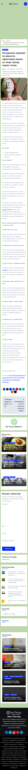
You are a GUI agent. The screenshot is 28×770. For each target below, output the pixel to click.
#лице (11, 73)
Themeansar (13, 767)
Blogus (22, 765)
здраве (6, 460)
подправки (8, 678)
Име (3, 526)
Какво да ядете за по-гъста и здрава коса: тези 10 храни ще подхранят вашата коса (14, 447)
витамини (7, 646)
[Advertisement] (14, 22)
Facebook (5, 621)
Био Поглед (13, 717)
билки (6, 676)
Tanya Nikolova (11, 69)
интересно (14, 694)
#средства (21, 73)
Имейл (4, 533)
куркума (5, 270)
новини (7, 662)
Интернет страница (8, 540)
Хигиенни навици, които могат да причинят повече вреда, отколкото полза (13, 699)
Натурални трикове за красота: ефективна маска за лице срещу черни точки (13, 59)
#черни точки (6, 75)
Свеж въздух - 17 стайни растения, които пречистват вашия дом (17, 573)
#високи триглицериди (9, 71)
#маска (15, 73)
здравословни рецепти (16, 676)
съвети (13, 443)
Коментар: (5, 504)
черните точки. (7, 209)
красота (5, 49)
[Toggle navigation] (2, 4)
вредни (7, 694)
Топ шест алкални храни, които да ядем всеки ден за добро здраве (16, 580)
